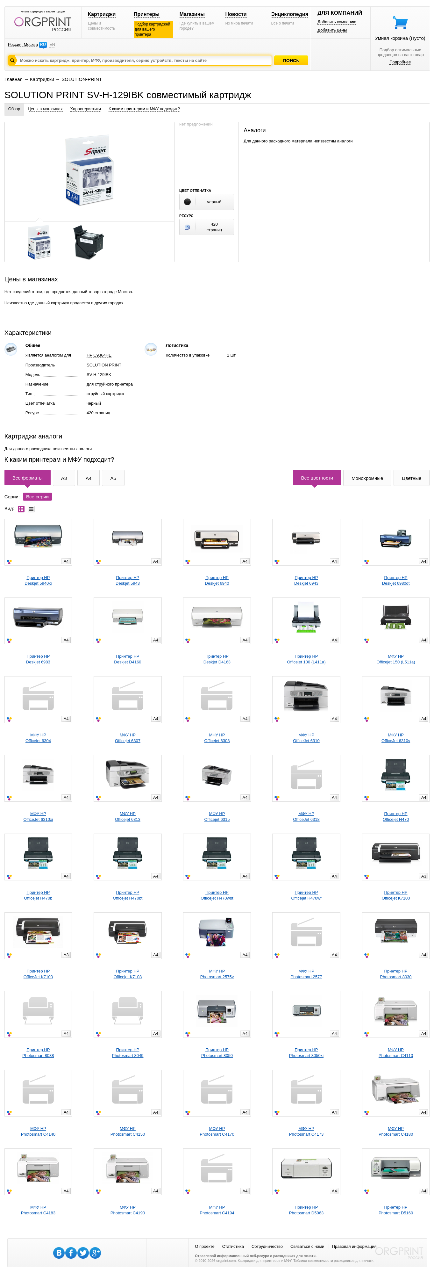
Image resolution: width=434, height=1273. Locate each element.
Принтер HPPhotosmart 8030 (396, 974)
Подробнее (400, 62)
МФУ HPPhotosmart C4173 (306, 1131)
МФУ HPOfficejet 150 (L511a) (396, 659)
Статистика (233, 1246)
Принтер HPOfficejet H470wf (306, 895)
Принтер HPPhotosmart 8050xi (306, 1052)
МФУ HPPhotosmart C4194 (217, 1210)
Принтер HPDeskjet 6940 (217, 580)
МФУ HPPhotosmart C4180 (396, 1131)
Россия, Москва (23, 44)
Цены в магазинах (45, 108)
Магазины (192, 14)
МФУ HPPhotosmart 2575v (217, 974)
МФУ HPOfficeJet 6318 (306, 816)
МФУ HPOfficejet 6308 (217, 738)
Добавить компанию (336, 21)
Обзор (14, 108)
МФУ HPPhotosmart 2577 (306, 974)
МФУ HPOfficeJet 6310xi (38, 816)
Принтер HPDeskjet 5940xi (38, 580)
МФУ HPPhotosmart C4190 (127, 1210)
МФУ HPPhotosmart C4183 (38, 1210)
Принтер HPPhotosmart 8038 (38, 1052)
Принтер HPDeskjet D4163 (217, 659)
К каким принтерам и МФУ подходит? (144, 108)
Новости (236, 14)
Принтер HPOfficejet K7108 (128, 974)
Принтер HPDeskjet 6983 (38, 659)
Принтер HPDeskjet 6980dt (396, 580)
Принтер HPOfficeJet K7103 (38, 974)
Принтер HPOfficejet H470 (396, 816)
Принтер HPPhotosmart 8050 (217, 1052)
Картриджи (102, 14)
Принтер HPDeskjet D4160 (127, 659)
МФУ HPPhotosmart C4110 (396, 1052)
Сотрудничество (267, 1246)
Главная (13, 79)
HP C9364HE (99, 355)
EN (52, 44)
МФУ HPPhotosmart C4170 (217, 1131)
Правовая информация (354, 1246)
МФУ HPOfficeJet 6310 (306, 738)
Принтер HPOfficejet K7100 (396, 895)
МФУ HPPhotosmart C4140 (38, 1131)
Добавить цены (332, 30)
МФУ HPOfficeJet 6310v (395, 738)
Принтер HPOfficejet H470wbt (217, 895)
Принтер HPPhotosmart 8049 (127, 1052)
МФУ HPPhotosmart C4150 (127, 1131)
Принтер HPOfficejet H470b (38, 895)
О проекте (204, 1246)
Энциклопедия (289, 14)
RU (43, 44)
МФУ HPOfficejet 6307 (127, 738)
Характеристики (85, 108)
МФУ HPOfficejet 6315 (217, 816)
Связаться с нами (307, 1246)
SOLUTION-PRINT (81, 79)
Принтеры (147, 14)
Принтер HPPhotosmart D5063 (306, 1210)
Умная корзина (400, 38)
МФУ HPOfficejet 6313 (127, 816)
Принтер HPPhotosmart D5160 (396, 1210)
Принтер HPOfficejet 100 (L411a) (306, 659)
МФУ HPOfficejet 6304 (38, 738)
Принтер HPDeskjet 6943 (306, 580)
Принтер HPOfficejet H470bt (127, 895)
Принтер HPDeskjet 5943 (128, 580)
